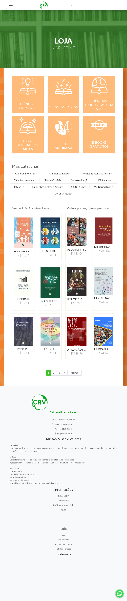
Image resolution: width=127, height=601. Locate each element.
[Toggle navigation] (10, 5)
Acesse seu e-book (63, 544)
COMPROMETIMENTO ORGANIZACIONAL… (23, 348)
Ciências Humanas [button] (24, 180)
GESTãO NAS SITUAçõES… (103, 297)
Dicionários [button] (104, 180)
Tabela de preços (63, 549)
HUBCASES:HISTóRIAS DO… (103, 349)
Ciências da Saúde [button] (59, 173)
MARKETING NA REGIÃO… (103, 247)
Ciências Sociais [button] (52, 180)
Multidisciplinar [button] (102, 186)
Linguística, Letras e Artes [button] (46, 186)
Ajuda (63, 509)
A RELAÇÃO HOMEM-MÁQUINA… (76, 349)
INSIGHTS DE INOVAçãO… (50, 301)
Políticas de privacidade (63, 505)
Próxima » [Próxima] (74, 372)
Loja (63, 535)
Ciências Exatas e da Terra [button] (95, 173)
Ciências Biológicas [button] (26, 173)
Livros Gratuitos (63, 193)
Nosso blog (63, 500)
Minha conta (63, 539)
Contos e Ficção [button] (79, 180)
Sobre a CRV (63, 496)
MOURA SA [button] (77, 186)
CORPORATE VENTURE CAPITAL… (23, 298)
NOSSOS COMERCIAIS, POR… (50, 348)
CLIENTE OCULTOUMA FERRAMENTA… (50, 250)
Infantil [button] (18, 186)
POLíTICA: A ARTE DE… (76, 299)
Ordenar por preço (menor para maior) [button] (89, 208)
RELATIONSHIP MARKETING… (76, 249)
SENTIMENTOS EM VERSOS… (23, 251)
